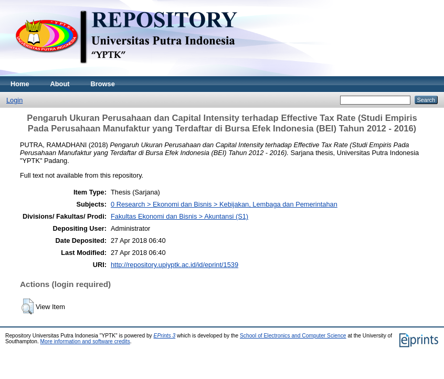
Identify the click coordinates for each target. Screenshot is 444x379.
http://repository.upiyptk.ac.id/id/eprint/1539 (174, 265)
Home (19, 84)
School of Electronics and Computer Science (293, 336)
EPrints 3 (165, 336)
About (60, 84)
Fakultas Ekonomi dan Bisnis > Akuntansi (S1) (179, 216)
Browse (103, 84)
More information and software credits (85, 341)
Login (14, 100)
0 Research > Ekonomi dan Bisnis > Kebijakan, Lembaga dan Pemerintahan (224, 204)
